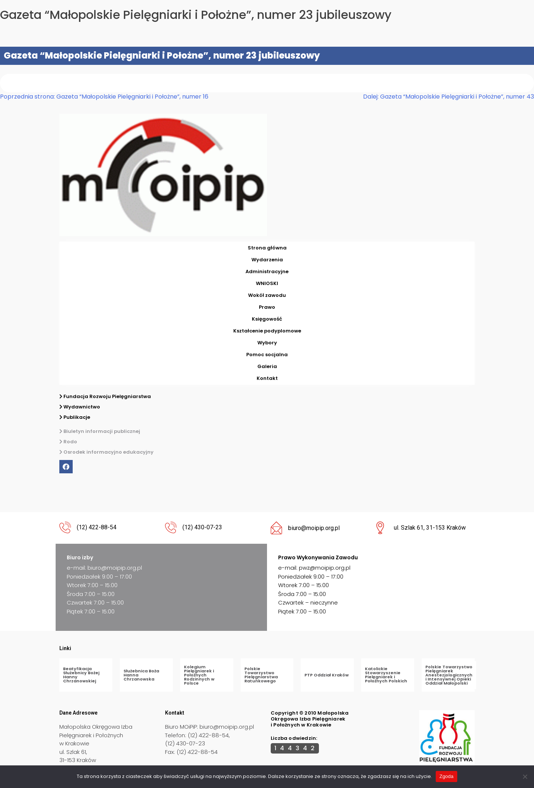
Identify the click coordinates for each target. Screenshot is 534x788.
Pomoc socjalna (267, 354)
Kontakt (267, 378)
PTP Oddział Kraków (326, 675)
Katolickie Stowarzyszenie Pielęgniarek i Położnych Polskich (386, 675)
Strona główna (267, 247)
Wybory (267, 342)
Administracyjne (267, 271)
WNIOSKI (267, 283)
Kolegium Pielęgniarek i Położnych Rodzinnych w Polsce (199, 675)
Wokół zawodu (267, 295)
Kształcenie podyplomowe (267, 330)
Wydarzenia (267, 259)
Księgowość (267, 318)
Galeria (267, 366)
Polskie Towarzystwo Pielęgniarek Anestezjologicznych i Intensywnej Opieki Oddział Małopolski (448, 675)
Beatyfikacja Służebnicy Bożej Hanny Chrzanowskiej (81, 675)
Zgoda (446, 776)
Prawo (267, 307)
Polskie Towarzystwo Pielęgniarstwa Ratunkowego (261, 675)
